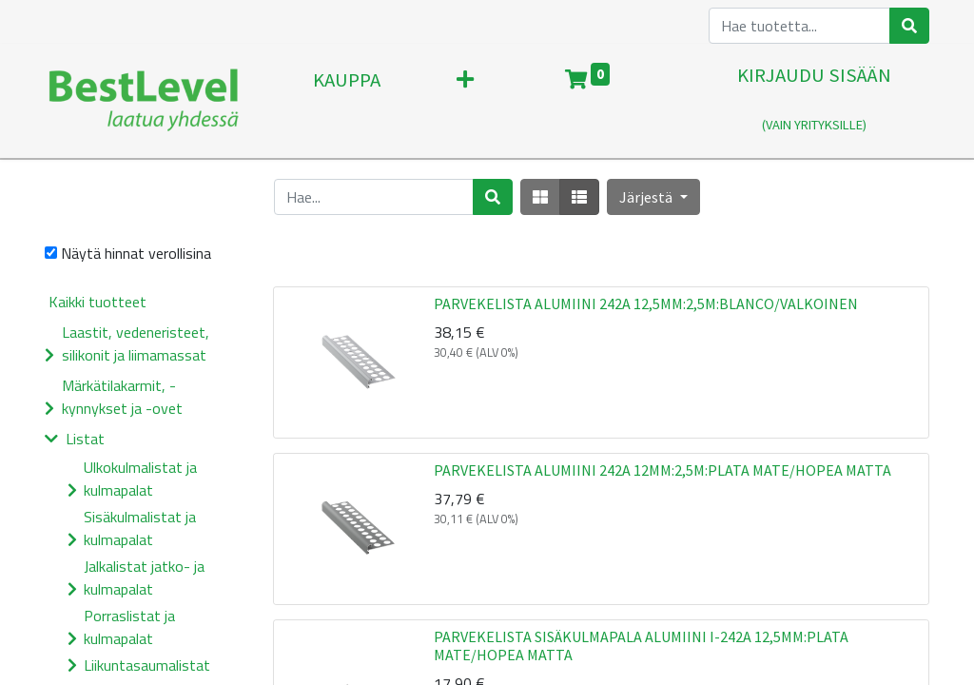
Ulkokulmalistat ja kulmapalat (140, 478)
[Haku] (909, 26)
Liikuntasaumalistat (147, 665)
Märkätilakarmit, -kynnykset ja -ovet (122, 397)
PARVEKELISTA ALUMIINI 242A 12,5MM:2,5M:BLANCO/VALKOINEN (646, 303)
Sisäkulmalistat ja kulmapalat (140, 528)
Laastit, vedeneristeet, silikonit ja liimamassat (135, 343)
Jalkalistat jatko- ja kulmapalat (144, 577)
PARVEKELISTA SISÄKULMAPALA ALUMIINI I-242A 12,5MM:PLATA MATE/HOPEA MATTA (641, 645)
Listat (85, 438)
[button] (465, 100)
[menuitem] (347, 100)
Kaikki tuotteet (97, 301)
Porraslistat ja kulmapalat (129, 627)
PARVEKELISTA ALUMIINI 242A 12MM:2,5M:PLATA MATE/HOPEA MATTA (662, 470)
